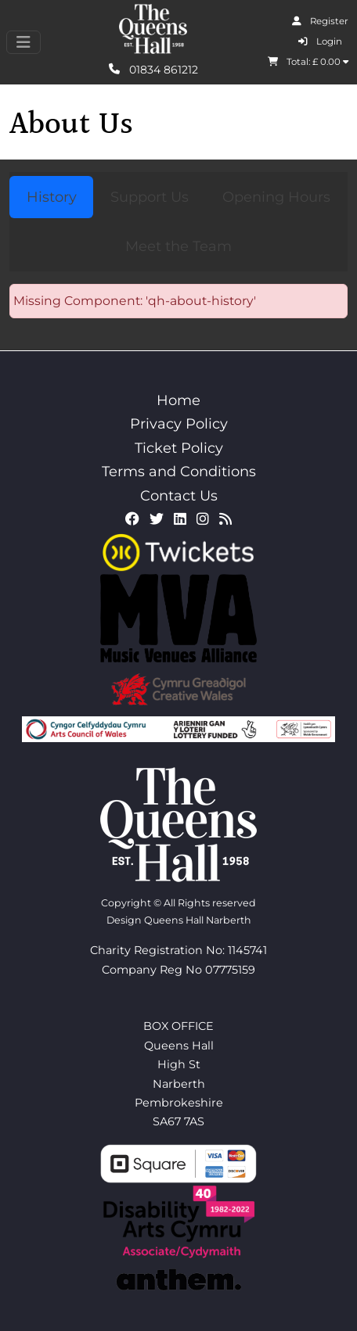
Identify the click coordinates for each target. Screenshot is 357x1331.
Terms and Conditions (179, 471)
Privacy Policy (179, 423)
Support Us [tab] (149, 197)
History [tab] (52, 197)
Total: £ (308, 61)
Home (178, 400)
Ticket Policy (179, 448)
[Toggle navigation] (23, 42)
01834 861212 (153, 69)
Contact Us (179, 495)
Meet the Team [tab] (178, 246)
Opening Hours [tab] (276, 197)
